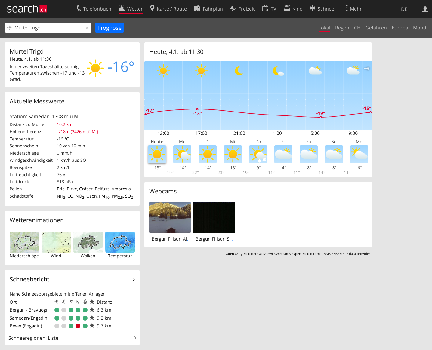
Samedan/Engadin (28, 318)
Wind (56, 256)
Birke (72, 189)
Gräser (86, 189)
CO (70, 196)
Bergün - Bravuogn (29, 310)
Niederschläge (24, 256)
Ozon (91, 196)
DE (404, 9)
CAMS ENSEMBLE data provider (346, 253)
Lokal (324, 27)
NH (61, 196)
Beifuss (102, 189)
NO (80, 196)
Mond (419, 27)
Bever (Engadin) (26, 326)
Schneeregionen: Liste (33, 338)
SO (129, 196)
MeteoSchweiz (254, 253)
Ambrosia (121, 189)
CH (357, 27)
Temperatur (120, 256)
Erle (61, 189)
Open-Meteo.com (306, 253)
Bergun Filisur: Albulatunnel (180, 239)
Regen (342, 27)
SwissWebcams (279, 253)
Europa (400, 27)
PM (104, 196)
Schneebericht (29, 279)
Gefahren (376, 27)
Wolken (88, 256)
